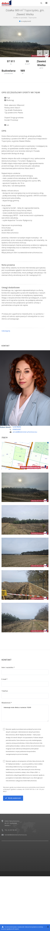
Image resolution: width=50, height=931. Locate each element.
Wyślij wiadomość (13, 798)
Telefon (5, 691)
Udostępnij (6, 331)
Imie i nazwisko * (8, 667)
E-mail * (4, 679)
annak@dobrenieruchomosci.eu (25, 432)
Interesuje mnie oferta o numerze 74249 (25, 713)
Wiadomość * (7, 703)
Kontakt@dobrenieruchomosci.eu (16, 835)
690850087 (17, 429)
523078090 (17, 427)
